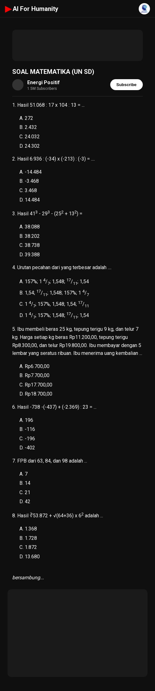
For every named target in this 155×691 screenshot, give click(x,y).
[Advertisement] (77, 45)
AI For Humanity (31, 8)
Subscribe (126, 84)
